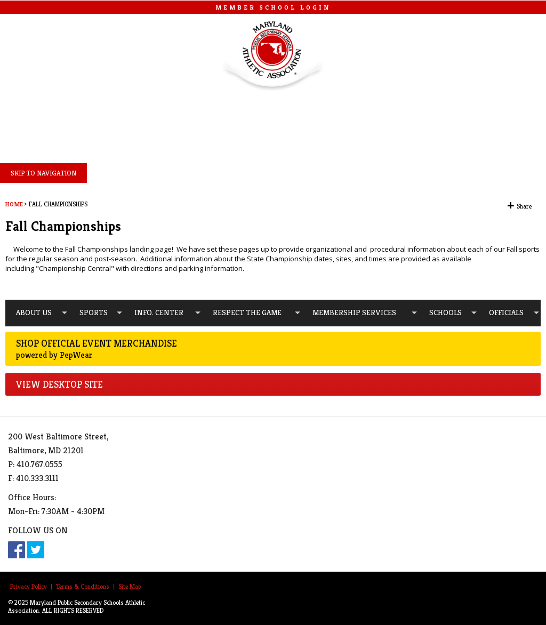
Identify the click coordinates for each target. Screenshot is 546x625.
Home (14, 204)
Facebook (16, 549)
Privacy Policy (28, 586)
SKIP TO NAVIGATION (43, 173)
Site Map (129, 586)
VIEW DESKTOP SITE (59, 384)
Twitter (35, 549)
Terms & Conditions (82, 586)
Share (524, 206)
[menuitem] (37, 313)
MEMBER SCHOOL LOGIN (273, 7)
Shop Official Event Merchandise (273, 348)
